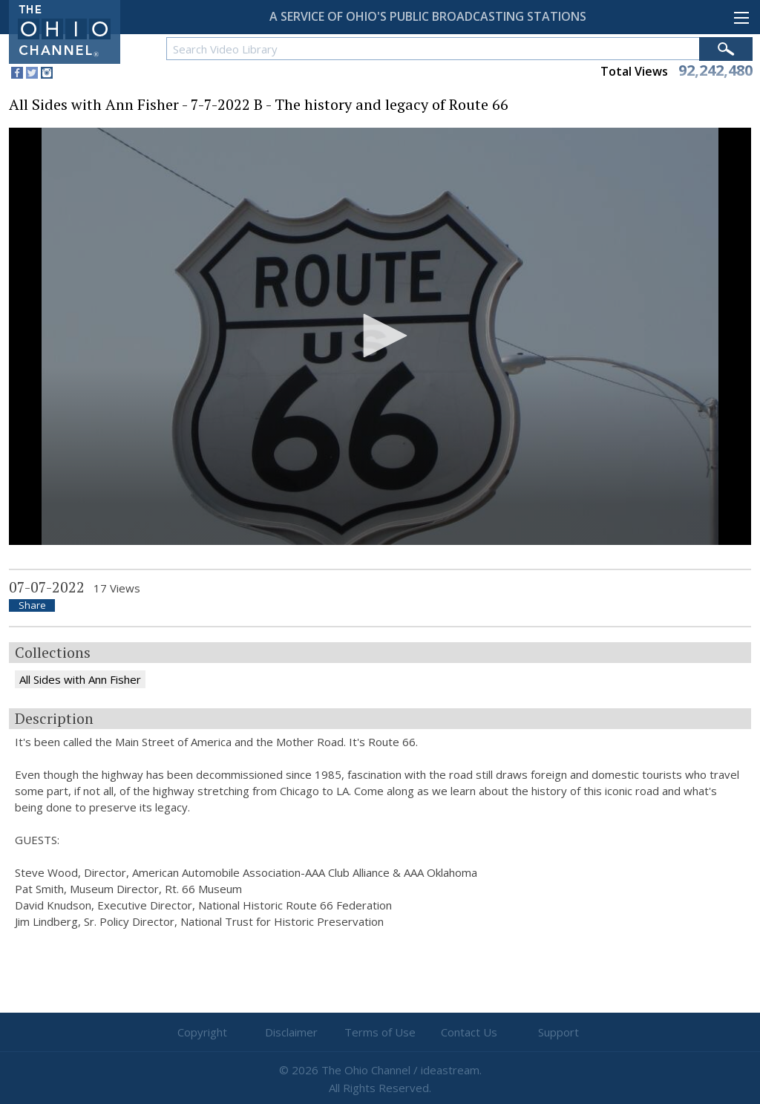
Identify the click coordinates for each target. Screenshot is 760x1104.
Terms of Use (380, 1032)
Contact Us (469, 1032)
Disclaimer (291, 1032)
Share (32, 605)
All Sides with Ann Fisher (80, 679)
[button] (380, 335)
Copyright (202, 1032)
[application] (380, 337)
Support (558, 1032)
